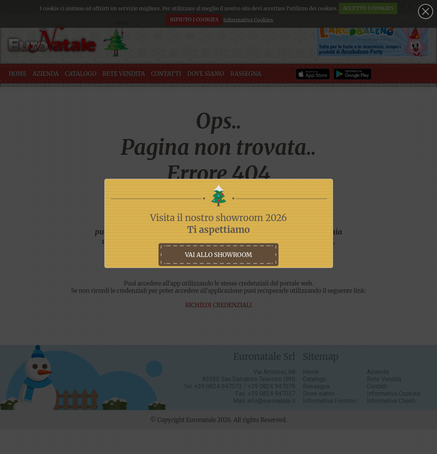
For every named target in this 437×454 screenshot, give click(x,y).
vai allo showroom (218, 254)
